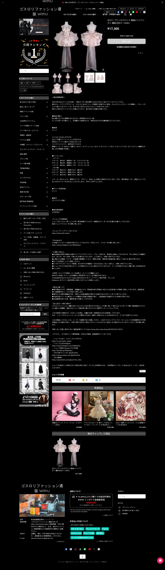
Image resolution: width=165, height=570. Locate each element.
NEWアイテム (25, 187)
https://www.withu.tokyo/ (61, 233)
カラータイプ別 (25, 197)
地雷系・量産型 (25, 135)
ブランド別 (24, 159)
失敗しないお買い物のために (108, 9)
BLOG (132, 9)
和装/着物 (23, 154)
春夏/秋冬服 (24, 192)
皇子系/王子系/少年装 (28, 102)
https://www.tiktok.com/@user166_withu (67, 360)
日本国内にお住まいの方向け (126, 47)
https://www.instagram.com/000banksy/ (66, 245)
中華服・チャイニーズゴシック (31, 145)
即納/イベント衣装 (26, 112)
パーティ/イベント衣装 (28, 206)
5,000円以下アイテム (27, 121)
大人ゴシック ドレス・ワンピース (32, 149)
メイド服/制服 (25, 164)
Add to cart (126, 41)
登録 (45, 314)
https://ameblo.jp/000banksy (62, 350)
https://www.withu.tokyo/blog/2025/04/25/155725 (104, 329)
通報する (142, 371)
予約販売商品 (25, 168)
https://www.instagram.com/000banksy (66, 346)
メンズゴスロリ (25, 178)
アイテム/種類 (25, 140)
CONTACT (141, 9)
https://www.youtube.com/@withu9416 (66, 355)
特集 (21, 173)
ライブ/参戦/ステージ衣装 (29, 126)
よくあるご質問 (90, 9)
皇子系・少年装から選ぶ (111, 14)
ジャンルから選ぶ (90, 14)
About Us (123, 9)
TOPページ (79, 9)
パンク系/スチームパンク (29, 130)
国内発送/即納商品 (26, 201)
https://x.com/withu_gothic (62, 341)
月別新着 (23, 182)
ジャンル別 (24, 116)
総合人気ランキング (27, 107)
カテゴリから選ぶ (71, 14)
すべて (58, 380)
